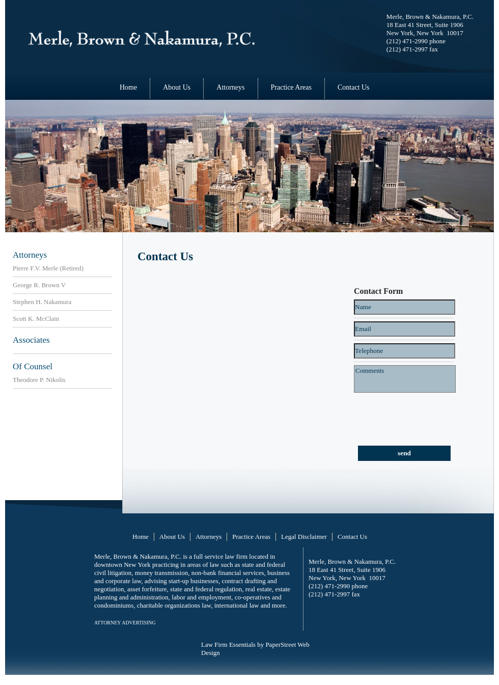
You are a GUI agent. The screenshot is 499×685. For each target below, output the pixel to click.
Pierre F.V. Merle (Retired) (48, 268)
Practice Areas (291, 87)
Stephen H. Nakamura (42, 302)
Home (128, 87)
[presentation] (408, 412)
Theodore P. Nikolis (39, 379)
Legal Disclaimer (304, 536)
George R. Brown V (39, 285)
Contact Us (354, 87)
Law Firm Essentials (228, 644)
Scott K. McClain (36, 318)
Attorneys (230, 87)
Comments (405, 379)
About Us (176, 87)
